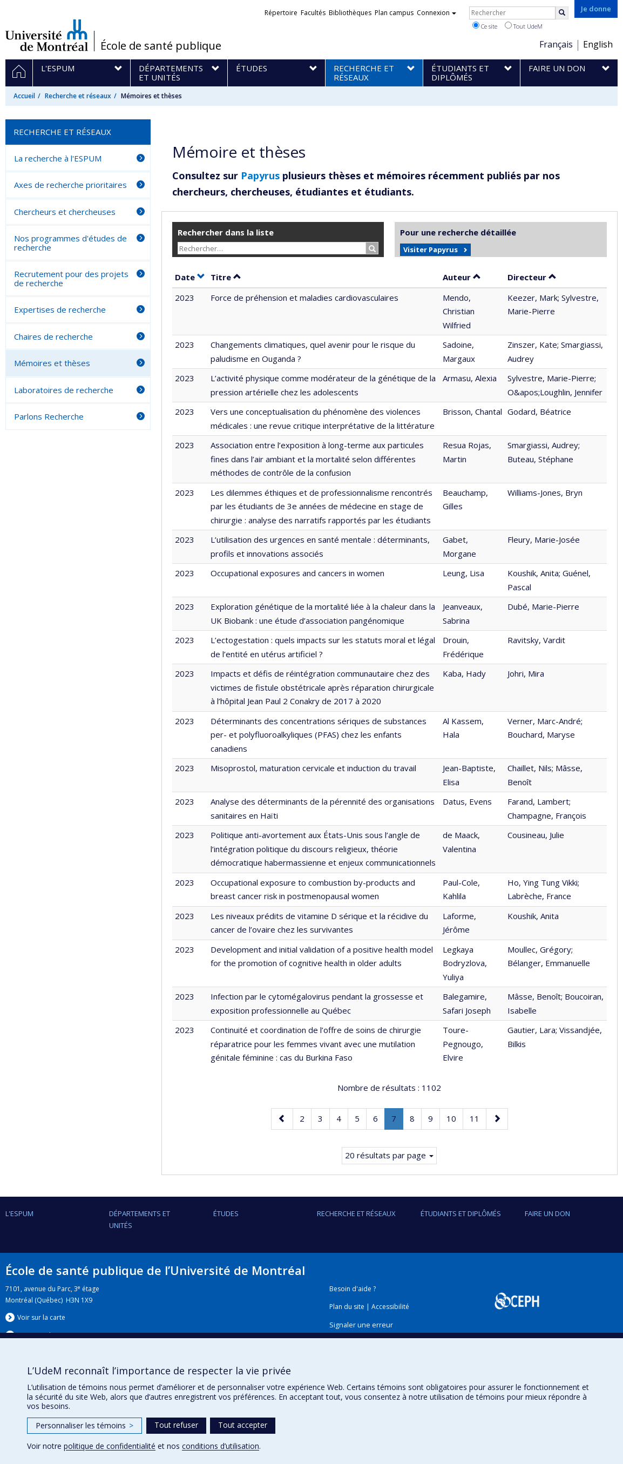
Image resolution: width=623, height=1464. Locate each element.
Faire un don (547, 1213)
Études (226, 1213)
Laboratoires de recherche (63, 389)
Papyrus (260, 175)
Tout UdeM (524, 26)
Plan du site (346, 1306)
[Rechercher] (562, 12)
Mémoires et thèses (52, 362)
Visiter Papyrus (430, 249)
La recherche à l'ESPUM (57, 158)
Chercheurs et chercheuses (65, 211)
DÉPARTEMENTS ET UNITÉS (139, 1219)
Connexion (436, 12)
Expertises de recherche (60, 309)
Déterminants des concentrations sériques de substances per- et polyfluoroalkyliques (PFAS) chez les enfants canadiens (318, 735)
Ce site (484, 26)
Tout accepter (242, 1425)
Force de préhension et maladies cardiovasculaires (304, 297)
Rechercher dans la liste (226, 232)
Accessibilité (390, 1306)
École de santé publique (160, 46)
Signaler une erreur (361, 1325)
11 (477, 1117)
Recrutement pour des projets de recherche (71, 278)
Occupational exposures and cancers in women (297, 573)
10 (454, 1117)
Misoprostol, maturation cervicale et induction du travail (313, 768)
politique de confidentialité (109, 1446)
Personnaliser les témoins (84, 1425)
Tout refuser (176, 1425)
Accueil (24, 95)
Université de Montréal (46, 35)
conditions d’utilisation (220, 1446)
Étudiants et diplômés (461, 1213)
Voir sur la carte (41, 1317)
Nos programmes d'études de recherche (70, 243)
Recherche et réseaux (78, 95)
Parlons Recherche (49, 416)
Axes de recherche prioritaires (70, 184)
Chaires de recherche (53, 336)
